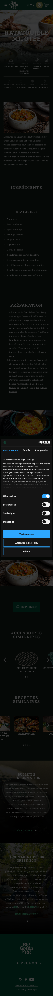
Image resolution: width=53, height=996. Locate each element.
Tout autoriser (26, 533)
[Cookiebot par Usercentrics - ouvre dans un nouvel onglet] (38, 442)
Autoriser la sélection (26, 542)
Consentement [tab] (11, 450)
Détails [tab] (26, 450)
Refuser (26, 551)
